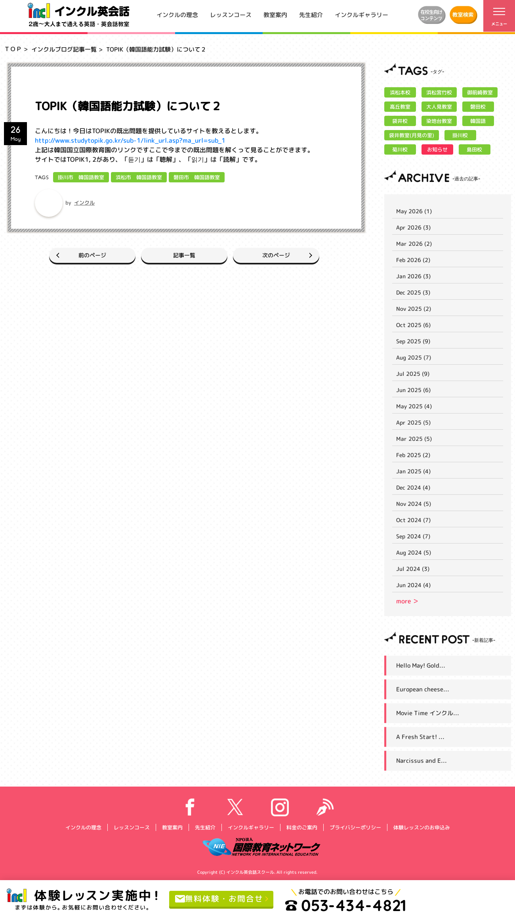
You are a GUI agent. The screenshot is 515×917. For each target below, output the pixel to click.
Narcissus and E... (421, 760)
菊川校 (400, 149)
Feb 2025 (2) (413, 455)
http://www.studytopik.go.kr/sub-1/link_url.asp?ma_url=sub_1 (130, 140)
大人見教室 (439, 106)
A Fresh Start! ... (420, 737)
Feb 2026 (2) (413, 260)
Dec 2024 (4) (413, 487)
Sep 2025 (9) (413, 341)
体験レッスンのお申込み (421, 827)
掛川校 (460, 135)
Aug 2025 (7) (413, 357)
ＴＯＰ (13, 49)
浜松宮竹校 (439, 92)
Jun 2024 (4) (413, 585)
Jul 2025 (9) (412, 373)
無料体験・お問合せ (219, 898)
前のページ (90, 255)
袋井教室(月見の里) (411, 135)
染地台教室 (439, 120)
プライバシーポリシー (355, 827)
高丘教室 (400, 106)
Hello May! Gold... (420, 665)
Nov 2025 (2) (413, 308)
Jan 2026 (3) (413, 276)
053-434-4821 (345, 905)
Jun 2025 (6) (413, 390)
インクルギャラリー (361, 14)
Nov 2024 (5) (413, 503)
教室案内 (275, 14)
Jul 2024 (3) (412, 568)
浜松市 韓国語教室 (139, 177)
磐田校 (478, 106)
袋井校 (400, 120)
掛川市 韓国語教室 (81, 177)
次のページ (278, 255)
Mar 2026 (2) (414, 243)
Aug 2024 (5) (413, 552)
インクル (84, 202)
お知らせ (437, 149)
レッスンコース (231, 14)
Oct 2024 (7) (413, 520)
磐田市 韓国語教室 (197, 177)
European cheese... (422, 689)
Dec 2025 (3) (413, 292)
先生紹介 (311, 14)
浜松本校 (400, 92)
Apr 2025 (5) (413, 422)
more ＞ (407, 601)
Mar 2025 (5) (414, 438)
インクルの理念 (177, 14)
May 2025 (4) (414, 406)
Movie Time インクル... (427, 713)
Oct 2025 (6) (413, 325)
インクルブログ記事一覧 (64, 49)
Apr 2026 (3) (413, 227)
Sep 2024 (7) (413, 536)
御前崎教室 (480, 92)
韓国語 (478, 120)
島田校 (474, 149)
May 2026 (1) (414, 211)
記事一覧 (184, 255)
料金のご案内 (301, 827)
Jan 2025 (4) (413, 471)
